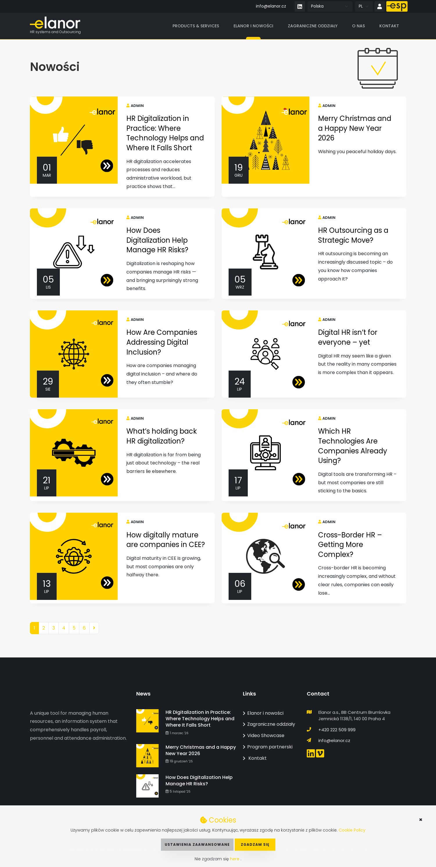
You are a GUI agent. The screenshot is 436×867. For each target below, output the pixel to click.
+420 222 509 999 (337, 730)
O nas (358, 26)
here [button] (235, 859)
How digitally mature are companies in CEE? (165, 540)
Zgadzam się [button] (255, 844)
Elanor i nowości (253, 26)
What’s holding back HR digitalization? (161, 436)
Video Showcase (263, 735)
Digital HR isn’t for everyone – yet (347, 337)
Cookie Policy (352, 830)
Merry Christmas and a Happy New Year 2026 (354, 128)
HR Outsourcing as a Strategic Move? (353, 235)
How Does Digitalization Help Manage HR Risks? (157, 240)
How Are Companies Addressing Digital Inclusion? (161, 342)
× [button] (421, 820)
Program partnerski (268, 746)
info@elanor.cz (271, 6)
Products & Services (196, 26)
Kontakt (389, 26)
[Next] (94, 628)
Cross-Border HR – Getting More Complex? (350, 544)
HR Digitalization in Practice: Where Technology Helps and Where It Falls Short (165, 133)
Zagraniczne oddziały (313, 26)
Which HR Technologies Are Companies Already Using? (352, 445)
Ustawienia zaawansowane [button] (197, 844)
